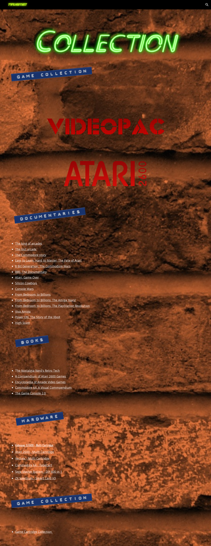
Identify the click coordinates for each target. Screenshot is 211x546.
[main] (105, 283)
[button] (207, 5)
